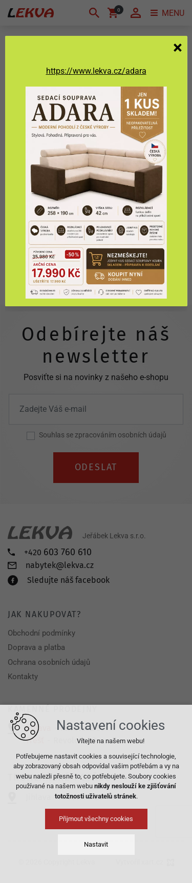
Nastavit (96, 844)
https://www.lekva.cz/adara (96, 71)
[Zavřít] (177, 47)
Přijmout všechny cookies (96, 819)
